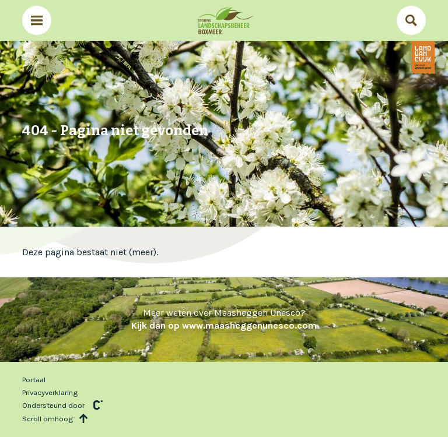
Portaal (34, 379)
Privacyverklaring (50, 392)
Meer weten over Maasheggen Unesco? (224, 319)
